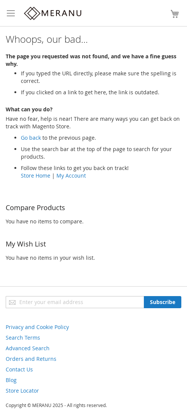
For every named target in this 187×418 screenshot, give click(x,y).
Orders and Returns (31, 358)
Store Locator (22, 390)
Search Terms (23, 337)
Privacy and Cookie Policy (37, 327)
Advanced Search (28, 348)
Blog (11, 380)
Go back (31, 137)
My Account (71, 175)
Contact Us (19, 369)
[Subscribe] (162, 302)
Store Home (35, 175)
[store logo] (53, 13)
